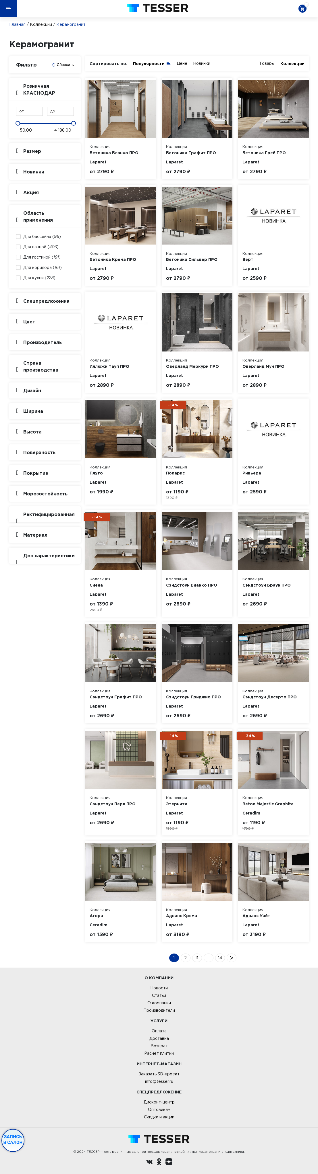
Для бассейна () (42, 236)
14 (220, 958)
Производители (159, 1010)
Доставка (159, 1038)
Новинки (201, 63)
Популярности (152, 63)
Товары (267, 63)
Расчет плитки (159, 1053)
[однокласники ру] (159, 1162)
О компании (159, 1003)
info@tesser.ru (159, 1081)
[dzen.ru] (168, 1162)
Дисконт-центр (159, 1102)
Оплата (159, 1031)
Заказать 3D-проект (159, 1074)
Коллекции (41, 24)
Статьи (159, 995)
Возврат (159, 1046)
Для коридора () (42, 267)
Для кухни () (39, 278)
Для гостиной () (42, 257)
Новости (159, 988)
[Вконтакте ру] (149, 1162)
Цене (182, 63)
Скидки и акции (159, 1117)
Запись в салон (13, 1139)
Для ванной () (41, 247)
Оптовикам (159, 1109)
